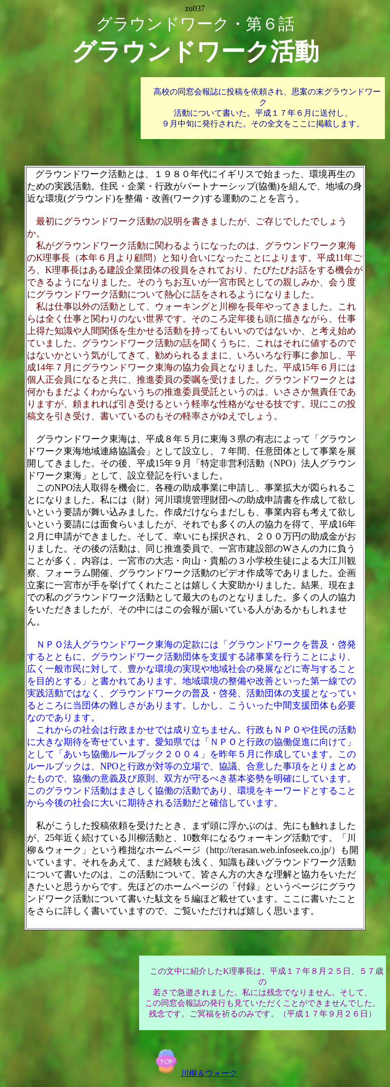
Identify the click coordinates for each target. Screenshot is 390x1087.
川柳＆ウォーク (195, 1073)
